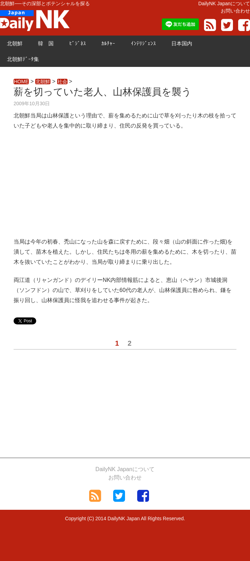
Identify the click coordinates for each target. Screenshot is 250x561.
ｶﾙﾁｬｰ (108, 43)
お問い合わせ (235, 11)
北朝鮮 (15, 43)
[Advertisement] (125, 188)
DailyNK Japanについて (224, 3)
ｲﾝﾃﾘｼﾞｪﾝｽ (143, 43)
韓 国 (46, 43)
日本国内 (181, 43)
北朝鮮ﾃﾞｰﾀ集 (23, 59)
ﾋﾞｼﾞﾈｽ (77, 43)
